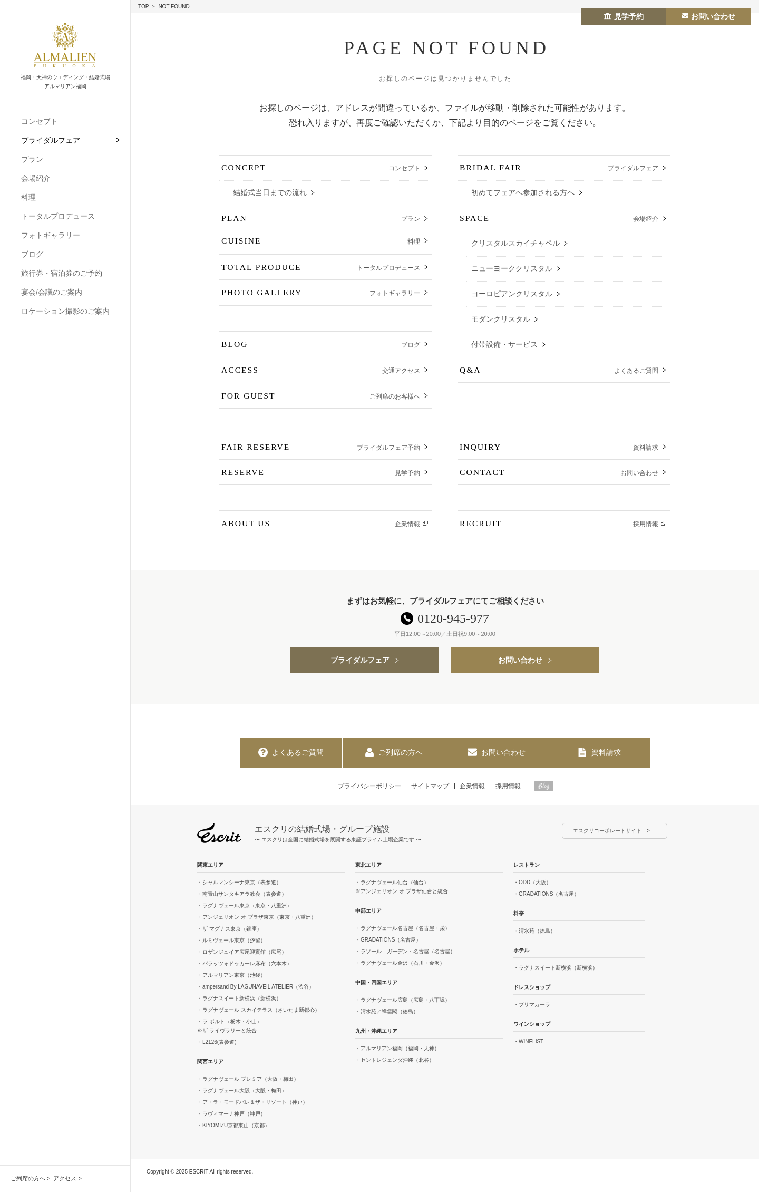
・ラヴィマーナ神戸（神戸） (231, 1121)
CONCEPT (320, 168)
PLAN (320, 220)
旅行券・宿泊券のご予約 (61, 273)
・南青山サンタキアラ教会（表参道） (242, 901)
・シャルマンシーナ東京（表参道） (239, 890)
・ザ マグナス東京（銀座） (229, 936)
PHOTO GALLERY (320, 298)
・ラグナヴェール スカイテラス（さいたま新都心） (258, 1017)
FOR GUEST (320, 401)
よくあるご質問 (291, 759)
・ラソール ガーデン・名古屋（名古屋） (405, 959)
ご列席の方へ (28, 1178)
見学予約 (624, 16)
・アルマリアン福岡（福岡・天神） (397, 1056)
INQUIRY (559, 453)
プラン (32, 159)
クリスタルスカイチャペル (515, 245)
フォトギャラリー (50, 235)
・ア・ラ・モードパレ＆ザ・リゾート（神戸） (252, 1109)
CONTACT (559, 479)
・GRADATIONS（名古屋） (388, 947)
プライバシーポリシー (368, 793)
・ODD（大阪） (532, 890)
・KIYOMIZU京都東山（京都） (233, 1133)
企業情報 (472, 793)
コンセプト (39, 121)
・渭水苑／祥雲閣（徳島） (387, 1019)
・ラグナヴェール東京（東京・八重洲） (244, 913)
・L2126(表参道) (216, 1049)
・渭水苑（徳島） (534, 938)
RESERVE (320, 479)
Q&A (559, 375)
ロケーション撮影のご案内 (65, 311)
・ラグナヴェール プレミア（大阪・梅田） (248, 1086)
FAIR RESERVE (320, 453)
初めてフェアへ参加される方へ (523, 194)
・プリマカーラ (531, 1012)
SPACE (559, 220)
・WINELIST (528, 1049)
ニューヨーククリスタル (511, 271)
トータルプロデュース (58, 216)
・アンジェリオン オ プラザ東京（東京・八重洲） (256, 924)
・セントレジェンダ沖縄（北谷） (394, 1067)
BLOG (320, 349)
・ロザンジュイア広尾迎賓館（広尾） (242, 959)
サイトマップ (430, 793)
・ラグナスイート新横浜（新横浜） (239, 1006)
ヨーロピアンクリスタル (511, 297)
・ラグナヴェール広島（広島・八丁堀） (402, 1007)
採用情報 (509, 793)
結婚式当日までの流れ (270, 194)
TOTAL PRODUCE (320, 272)
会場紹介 (36, 178)
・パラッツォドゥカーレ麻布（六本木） (244, 971)
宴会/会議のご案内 (51, 292)
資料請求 (599, 759)
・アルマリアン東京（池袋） (231, 982)
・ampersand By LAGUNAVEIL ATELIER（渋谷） (255, 994)
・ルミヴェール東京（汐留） (231, 948)
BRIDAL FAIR (559, 168)
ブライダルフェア (50, 140)
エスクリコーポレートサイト (607, 838)
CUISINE (320, 246)
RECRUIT (559, 531)
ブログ (32, 254)
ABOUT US (320, 531)
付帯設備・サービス (504, 349)
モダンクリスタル (500, 323)
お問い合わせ (520, 667)
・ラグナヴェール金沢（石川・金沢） (400, 970)
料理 (28, 197)
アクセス (64, 1178)
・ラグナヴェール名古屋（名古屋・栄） (402, 935)
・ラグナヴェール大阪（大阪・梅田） (242, 1098)
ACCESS (320, 375)
